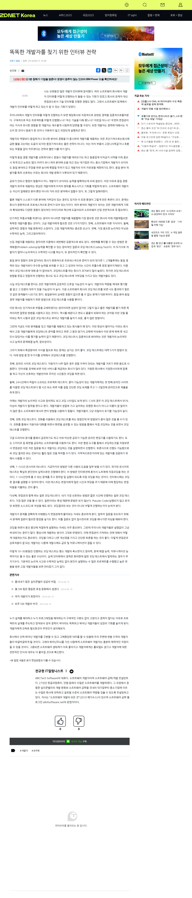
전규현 (36, 751)
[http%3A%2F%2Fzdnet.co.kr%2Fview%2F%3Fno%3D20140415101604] (110, 70)
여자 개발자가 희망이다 (27, 596)
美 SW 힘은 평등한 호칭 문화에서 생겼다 (37, 589)
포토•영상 (176, 15)
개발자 (25, 751)
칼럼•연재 (154, 15)
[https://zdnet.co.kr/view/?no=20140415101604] (98, 70)
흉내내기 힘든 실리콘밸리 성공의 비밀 (35, 581)
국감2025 (88, 15)
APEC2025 (65, 15)
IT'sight (132, 15)
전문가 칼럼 (15, 61)
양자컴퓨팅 (111, 15)
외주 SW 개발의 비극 (26, 604)
